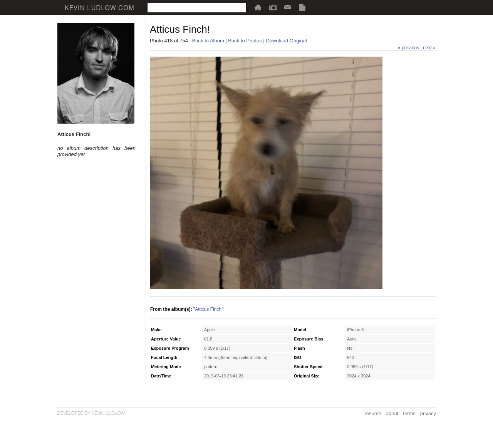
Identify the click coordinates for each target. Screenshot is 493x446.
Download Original (286, 41)
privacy (428, 413)
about (392, 413)
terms (409, 413)
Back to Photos (245, 41)
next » (429, 47)
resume (372, 413)
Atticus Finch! (209, 309)
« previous (408, 47)
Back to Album (208, 41)
